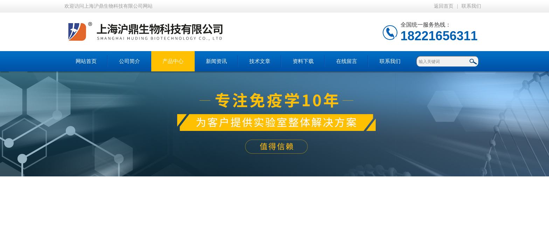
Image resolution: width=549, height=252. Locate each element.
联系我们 (471, 6)
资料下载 (303, 61)
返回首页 (443, 6)
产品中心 (172, 61)
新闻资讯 (216, 61)
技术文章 (259, 61)
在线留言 (346, 61)
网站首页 (86, 61)
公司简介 (129, 61)
